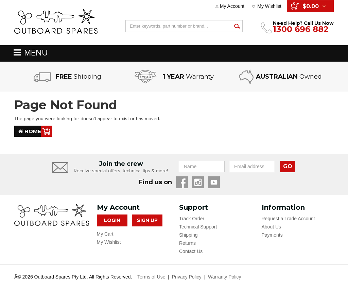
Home (29, 131)
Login (112, 220)
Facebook (182, 182)
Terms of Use (151, 277)
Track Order (191, 218)
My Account (232, 6)
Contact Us (191, 251)
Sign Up (147, 220)
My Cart (105, 234)
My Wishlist (269, 6)
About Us (271, 226)
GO (287, 166)
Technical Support (198, 226)
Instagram (198, 182)
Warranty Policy (224, 277)
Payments (272, 235)
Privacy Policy (187, 277)
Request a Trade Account (288, 218)
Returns (187, 243)
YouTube (214, 182)
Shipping (188, 235)
